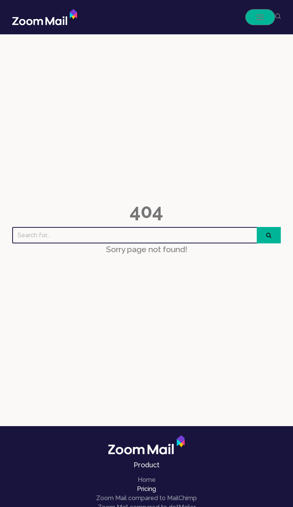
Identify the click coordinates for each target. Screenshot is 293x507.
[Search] (134, 235)
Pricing (146, 489)
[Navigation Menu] (260, 17)
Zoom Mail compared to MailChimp (146, 498)
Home (147, 479)
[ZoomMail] (44, 17)
